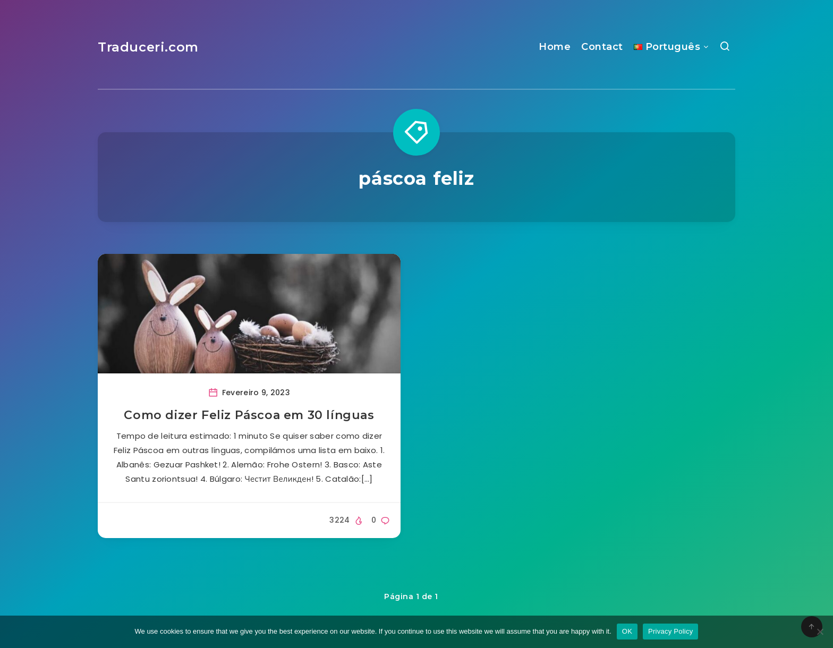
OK (627, 631)
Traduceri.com (148, 47)
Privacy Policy (670, 631)
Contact (602, 47)
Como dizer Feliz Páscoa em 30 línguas (249, 415)
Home (555, 47)
